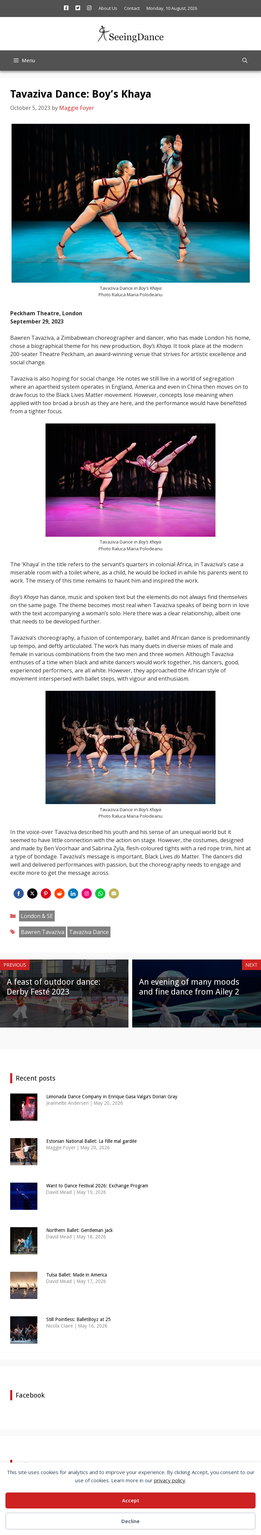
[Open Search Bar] (245, 60)
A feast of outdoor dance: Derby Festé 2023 (54, 987)
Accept (130, 1500)
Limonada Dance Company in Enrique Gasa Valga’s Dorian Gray (111, 1096)
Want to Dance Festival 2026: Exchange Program (97, 1185)
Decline (130, 1521)
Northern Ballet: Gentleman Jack (79, 1230)
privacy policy (169, 1480)
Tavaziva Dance (89, 932)
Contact (132, 8)
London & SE (37, 916)
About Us (108, 8)
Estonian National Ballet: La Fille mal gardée (91, 1141)
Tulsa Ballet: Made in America (76, 1275)
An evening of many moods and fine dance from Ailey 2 (189, 987)
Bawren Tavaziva (42, 932)
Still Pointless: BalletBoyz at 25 (78, 1319)
